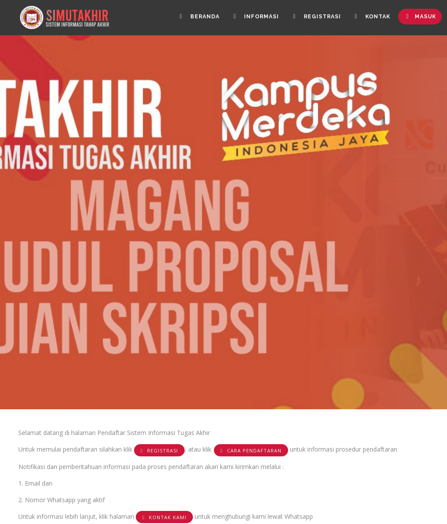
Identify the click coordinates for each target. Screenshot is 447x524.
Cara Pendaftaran (251, 450)
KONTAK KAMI (164, 517)
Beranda (193, 18)
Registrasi (313, 18)
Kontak (370, 18)
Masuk (420, 18)
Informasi (250, 18)
